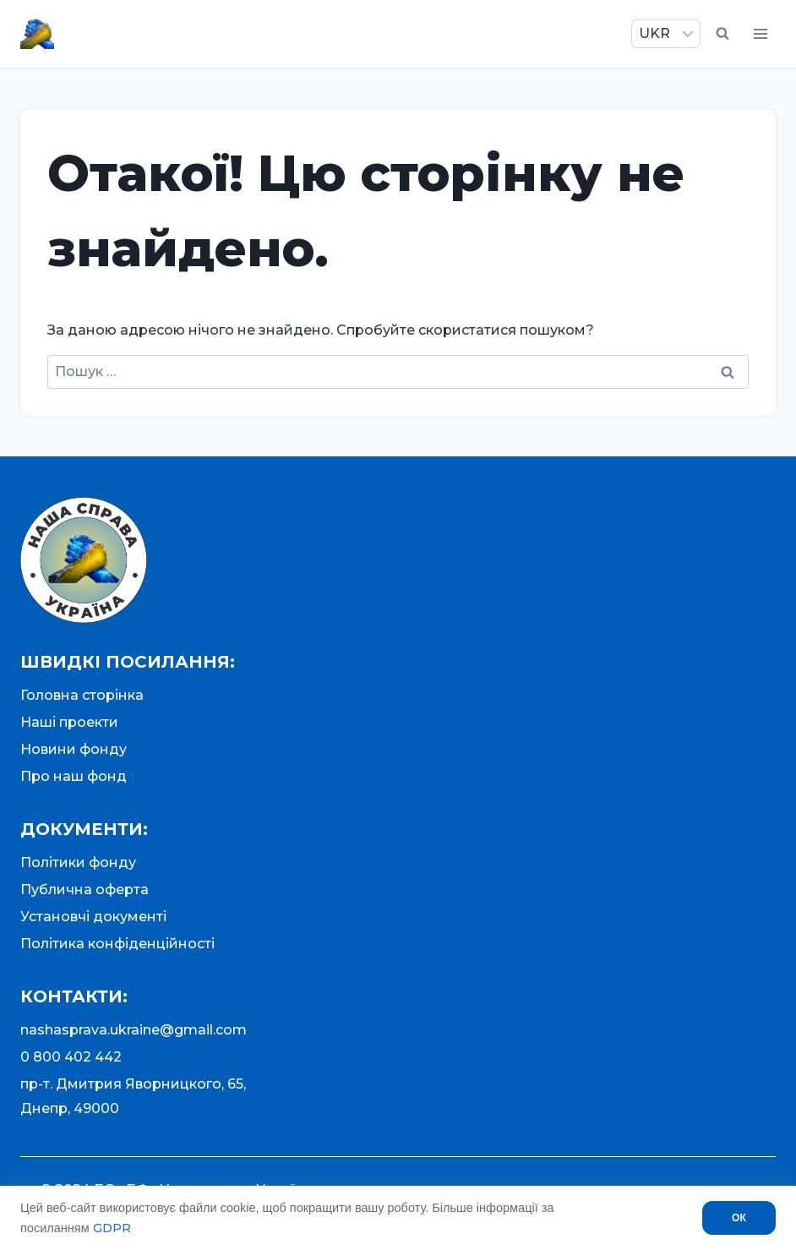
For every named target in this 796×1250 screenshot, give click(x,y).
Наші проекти (69, 722)
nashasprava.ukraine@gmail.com (133, 1030)
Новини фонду (73, 749)
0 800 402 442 (71, 1057)
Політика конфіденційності (117, 944)
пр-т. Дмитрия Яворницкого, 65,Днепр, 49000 (133, 1096)
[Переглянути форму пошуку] (722, 33)
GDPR (112, 1228)
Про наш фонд (73, 776)
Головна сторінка (82, 695)
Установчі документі (93, 917)
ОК (739, 1218)
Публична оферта (84, 890)
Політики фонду (78, 862)
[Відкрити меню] (760, 33)
